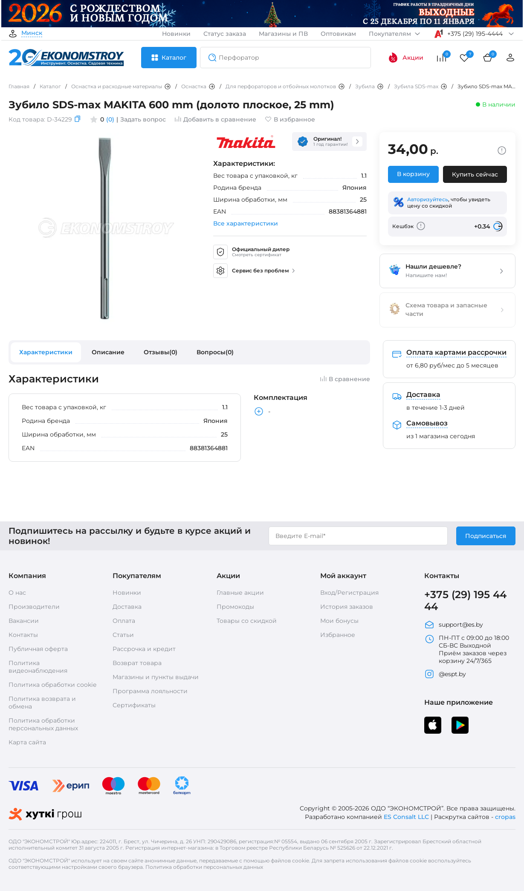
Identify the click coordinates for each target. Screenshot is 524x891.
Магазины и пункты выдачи (156, 677)
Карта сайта (27, 742)
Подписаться (486, 536)
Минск (31, 33)
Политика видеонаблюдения (38, 666)
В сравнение (345, 379)
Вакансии (24, 621)
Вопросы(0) (215, 352)
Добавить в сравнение (215, 119)
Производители (34, 606)
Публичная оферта (38, 649)
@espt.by (445, 674)
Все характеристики (245, 223)
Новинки (176, 34)
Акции (405, 57)
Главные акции (240, 592)
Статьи (123, 635)
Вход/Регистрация (349, 592)
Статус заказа (224, 34)
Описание (108, 352)
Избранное (337, 635)
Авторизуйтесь (427, 199)
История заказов (346, 606)
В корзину (413, 174)
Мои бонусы (339, 621)
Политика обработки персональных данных (43, 724)
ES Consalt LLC (406, 817)
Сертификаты (134, 705)
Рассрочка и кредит (144, 649)
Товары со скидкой (247, 621)
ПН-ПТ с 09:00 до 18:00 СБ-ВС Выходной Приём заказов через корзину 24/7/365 (466, 649)
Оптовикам (338, 34)
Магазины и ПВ (283, 34)
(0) (110, 119)
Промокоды (235, 606)
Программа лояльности (150, 691)
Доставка (127, 606)
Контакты (23, 635)
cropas (505, 817)
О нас (17, 592)
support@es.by (453, 624)
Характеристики (45, 352)
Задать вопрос (143, 119)
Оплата (124, 621)
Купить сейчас (475, 174)
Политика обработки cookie (52, 684)
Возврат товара (137, 663)
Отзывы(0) (160, 352)
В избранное (290, 119)
